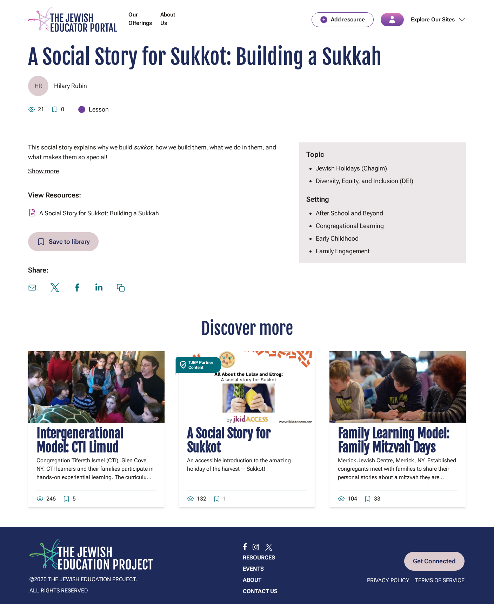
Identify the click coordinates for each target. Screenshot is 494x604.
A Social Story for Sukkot (229, 441)
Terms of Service (440, 580)
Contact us (260, 591)
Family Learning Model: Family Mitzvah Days (393, 441)
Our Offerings (140, 18)
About (252, 580)
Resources (259, 557)
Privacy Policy (388, 580)
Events (253, 568)
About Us (167, 18)
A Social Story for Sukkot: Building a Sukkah (99, 213)
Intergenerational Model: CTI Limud (79, 441)
